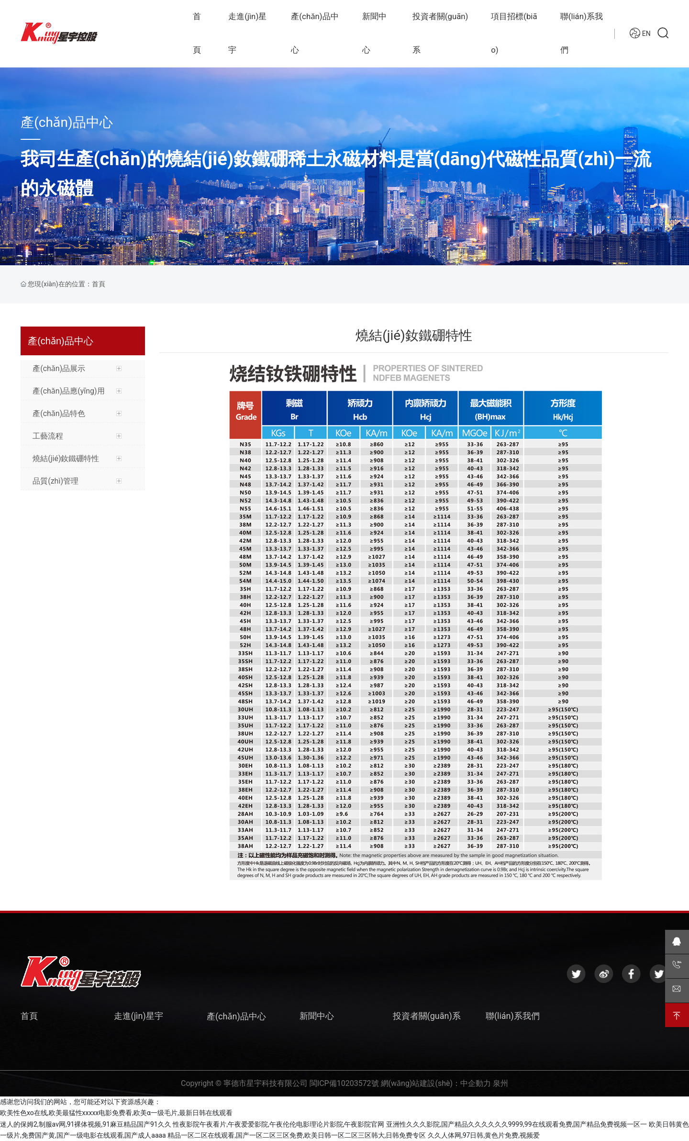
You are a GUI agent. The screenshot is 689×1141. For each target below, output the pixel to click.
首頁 (29, 1016)
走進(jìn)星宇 (138, 1016)
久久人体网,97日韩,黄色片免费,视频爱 (484, 1135)
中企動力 (475, 1083)
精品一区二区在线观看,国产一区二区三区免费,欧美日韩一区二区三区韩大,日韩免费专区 (296, 1135)
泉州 (500, 1083)
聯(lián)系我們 (513, 1016)
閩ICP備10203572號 (344, 1083)
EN (640, 48)
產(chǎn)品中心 (67, 122)
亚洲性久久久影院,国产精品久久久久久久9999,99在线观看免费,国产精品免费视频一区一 (516, 1124)
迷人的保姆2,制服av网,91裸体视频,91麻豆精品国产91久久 (85, 1124)
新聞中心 (317, 1016)
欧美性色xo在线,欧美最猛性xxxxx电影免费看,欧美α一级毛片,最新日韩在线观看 (116, 1113)
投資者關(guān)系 (427, 1016)
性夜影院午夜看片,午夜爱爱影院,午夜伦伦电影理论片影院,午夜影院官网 (278, 1124)
